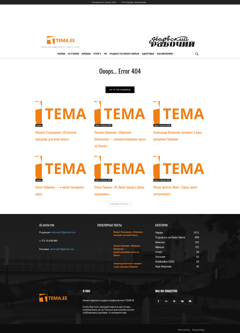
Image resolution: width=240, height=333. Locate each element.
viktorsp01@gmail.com (63, 232)
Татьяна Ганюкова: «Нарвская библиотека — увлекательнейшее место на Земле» (120, 139)
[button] (197, 54)
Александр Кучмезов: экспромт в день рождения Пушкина (128, 265)
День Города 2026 (103, 125)
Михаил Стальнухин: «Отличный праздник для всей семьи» (128, 233)
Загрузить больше (120, 203)
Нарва (39, 125)
